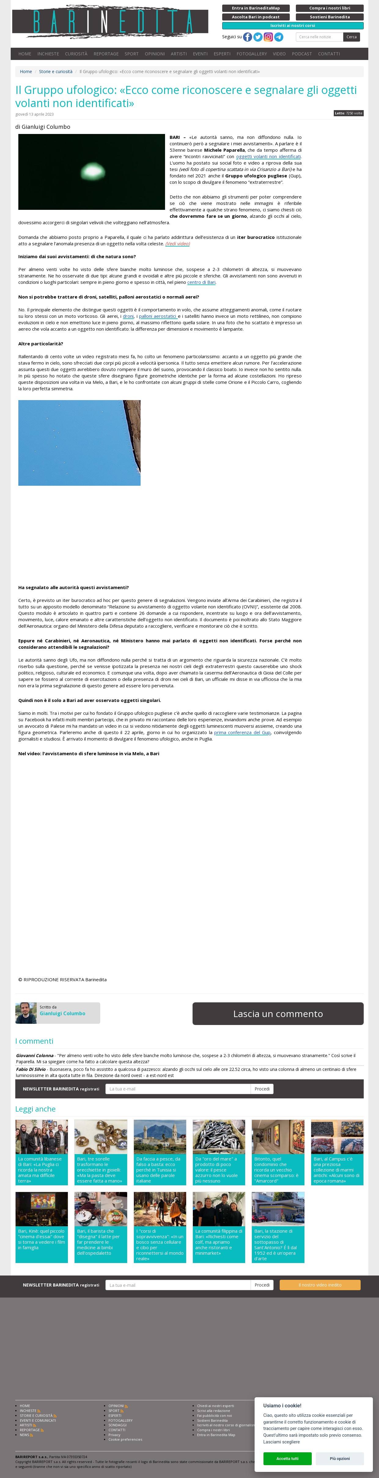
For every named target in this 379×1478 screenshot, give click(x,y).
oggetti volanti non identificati (268, 156)
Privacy (114, 1434)
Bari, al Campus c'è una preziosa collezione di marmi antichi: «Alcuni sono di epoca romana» (336, 1169)
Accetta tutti (287, 1458)
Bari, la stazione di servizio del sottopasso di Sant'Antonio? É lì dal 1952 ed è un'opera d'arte (275, 1244)
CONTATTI (329, 54)
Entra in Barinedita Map (216, 1434)
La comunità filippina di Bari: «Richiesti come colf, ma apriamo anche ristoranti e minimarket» (218, 1242)
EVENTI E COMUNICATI (38, 1420)
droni (128, 316)
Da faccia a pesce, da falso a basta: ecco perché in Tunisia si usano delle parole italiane (158, 1169)
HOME (24, 54)
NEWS (24, 1434)
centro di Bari (201, 282)
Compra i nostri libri (213, 1430)
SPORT (132, 54)
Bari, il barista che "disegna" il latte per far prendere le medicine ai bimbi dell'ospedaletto (98, 1242)
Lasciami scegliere (281, 1442)
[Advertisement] (160, 535)
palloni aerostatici (158, 316)
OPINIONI (155, 54)
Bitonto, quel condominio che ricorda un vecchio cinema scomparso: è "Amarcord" (276, 1169)
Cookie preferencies (125, 1439)
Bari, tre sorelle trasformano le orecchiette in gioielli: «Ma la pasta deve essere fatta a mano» (99, 1169)
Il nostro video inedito (320, 1285)
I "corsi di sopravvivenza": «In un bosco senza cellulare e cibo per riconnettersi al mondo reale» (160, 1244)
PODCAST (302, 54)
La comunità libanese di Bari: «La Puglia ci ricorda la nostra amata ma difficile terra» (40, 1169)
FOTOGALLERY (252, 54)
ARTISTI (179, 54)
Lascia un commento (278, 1013)
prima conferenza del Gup (242, 732)
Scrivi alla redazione (213, 1410)
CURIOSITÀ (76, 54)
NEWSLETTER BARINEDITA (61, 1089)
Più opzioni (340, 1458)
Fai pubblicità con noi (214, 1415)
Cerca (352, 36)
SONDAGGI (118, 1425)
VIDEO (279, 54)
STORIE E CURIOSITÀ (36, 1415)
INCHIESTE (48, 54)
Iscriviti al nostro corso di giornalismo (227, 1425)
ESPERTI (222, 54)
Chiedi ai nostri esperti (215, 1405)
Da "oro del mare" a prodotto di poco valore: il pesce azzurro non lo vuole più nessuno (216, 1169)
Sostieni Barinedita (212, 1420)
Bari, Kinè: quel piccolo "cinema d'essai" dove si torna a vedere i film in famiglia (41, 1239)
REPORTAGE (106, 54)
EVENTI (200, 54)
